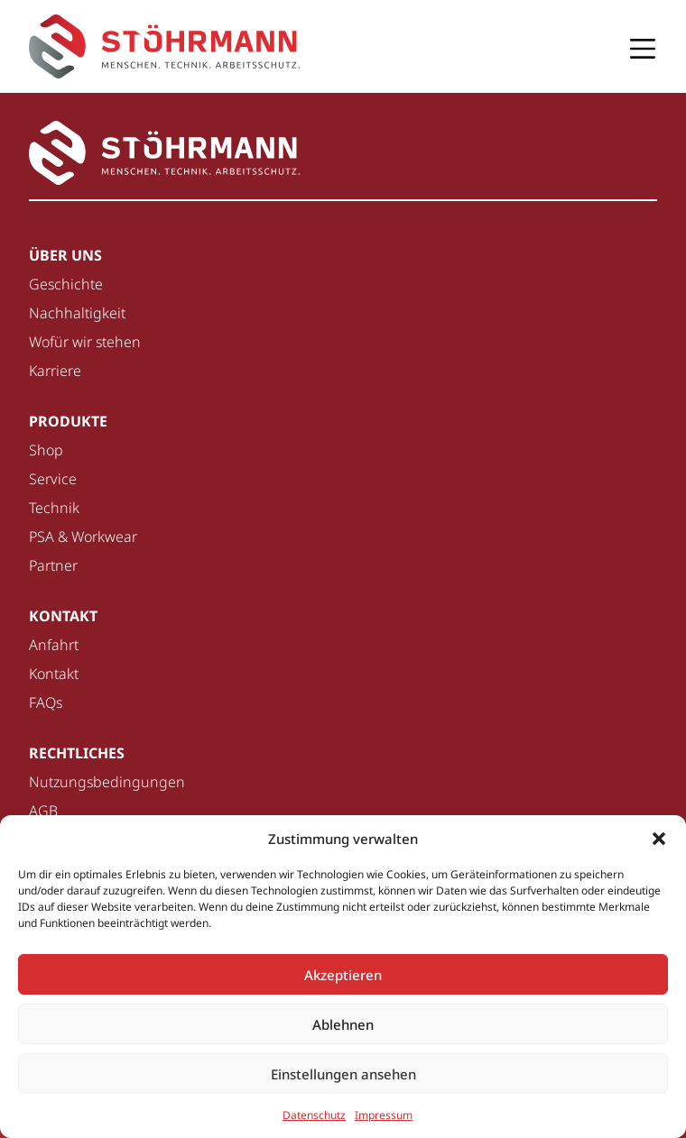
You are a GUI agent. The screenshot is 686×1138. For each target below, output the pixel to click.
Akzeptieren (343, 975)
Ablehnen (343, 1024)
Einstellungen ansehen (343, 1074)
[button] (659, 839)
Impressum (384, 1115)
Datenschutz (314, 1115)
